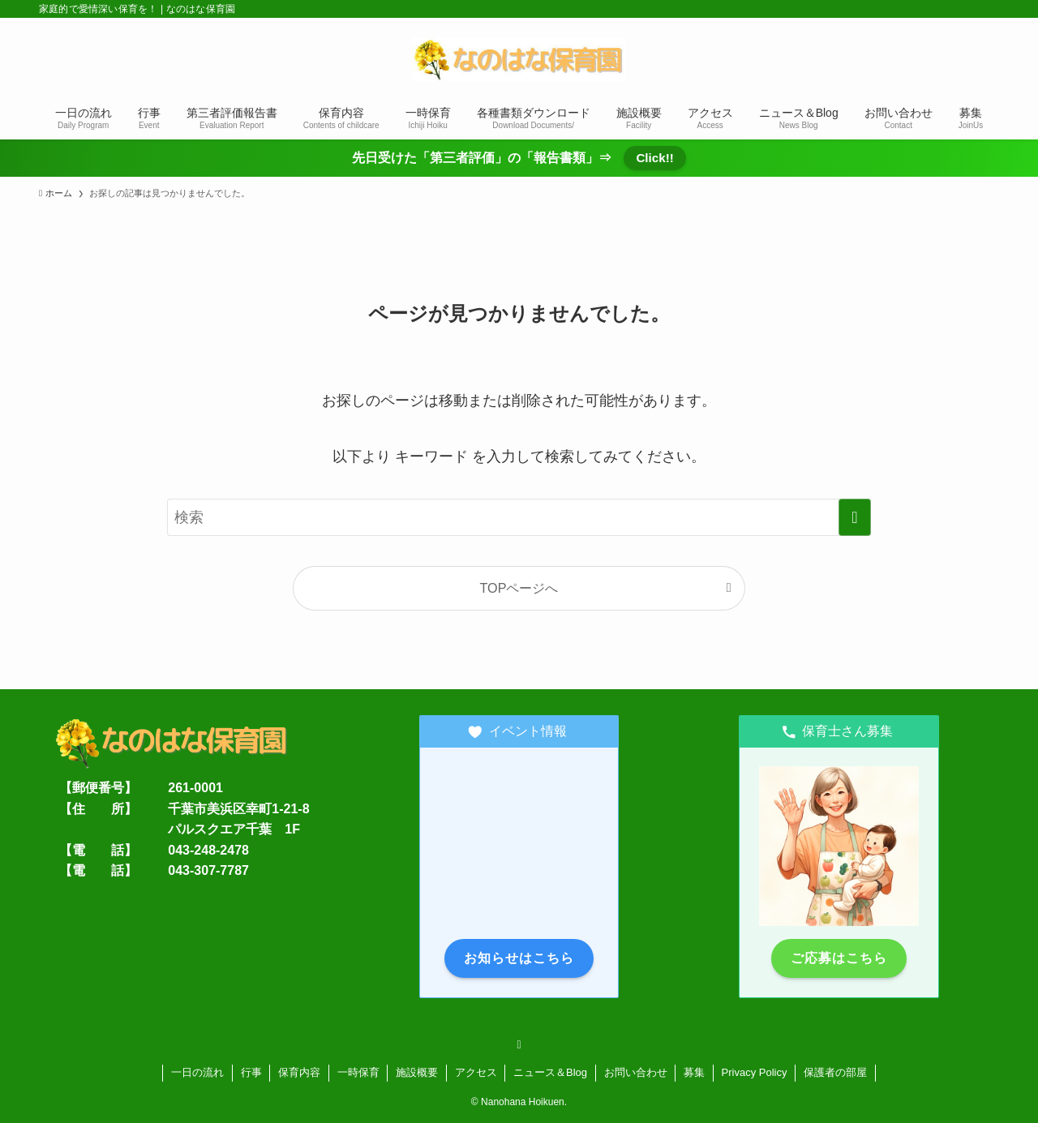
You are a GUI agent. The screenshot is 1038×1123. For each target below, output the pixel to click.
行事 (251, 1072)
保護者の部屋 (835, 1072)
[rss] (519, 1044)
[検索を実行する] (855, 517)
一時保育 (358, 1072)
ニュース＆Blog (550, 1072)
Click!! (654, 158)
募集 (694, 1072)
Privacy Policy (754, 1072)
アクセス (476, 1072)
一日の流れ (197, 1072)
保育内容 (299, 1072)
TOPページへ (519, 588)
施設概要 (417, 1072)
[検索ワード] (519, 517)
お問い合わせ (635, 1072)
